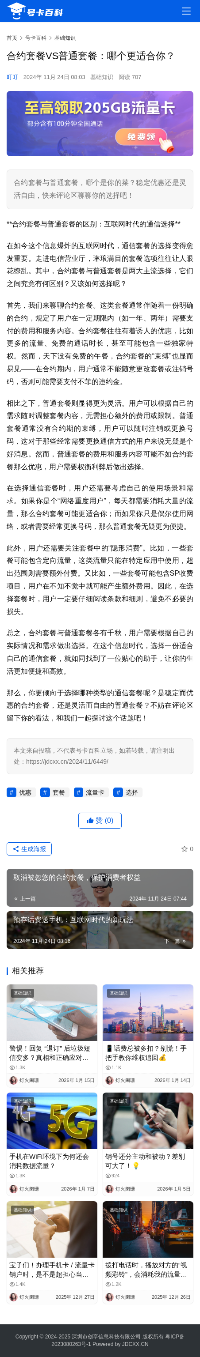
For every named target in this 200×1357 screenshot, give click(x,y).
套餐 (59, 792)
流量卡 (95, 792)
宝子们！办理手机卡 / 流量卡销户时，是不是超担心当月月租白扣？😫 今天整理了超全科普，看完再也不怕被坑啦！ (52, 1270)
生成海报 (29, 849)
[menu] (186, 11)
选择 (132, 792)
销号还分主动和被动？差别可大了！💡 (145, 1161)
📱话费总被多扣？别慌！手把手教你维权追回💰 (146, 1052)
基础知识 (101, 77)
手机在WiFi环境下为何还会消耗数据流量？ (49, 1161)
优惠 (25, 792)
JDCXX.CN (135, 1344)
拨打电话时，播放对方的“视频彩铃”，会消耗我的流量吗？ (146, 1270)
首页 (12, 38)
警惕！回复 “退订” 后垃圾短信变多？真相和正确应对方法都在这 (49, 1053)
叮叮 (12, 77)
